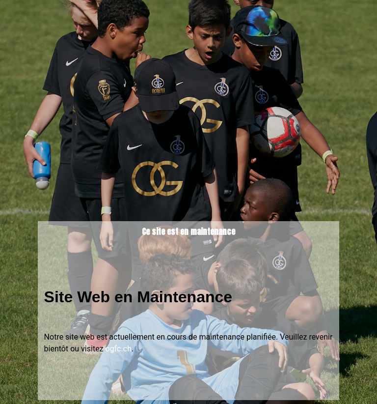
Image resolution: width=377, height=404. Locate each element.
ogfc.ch (119, 348)
